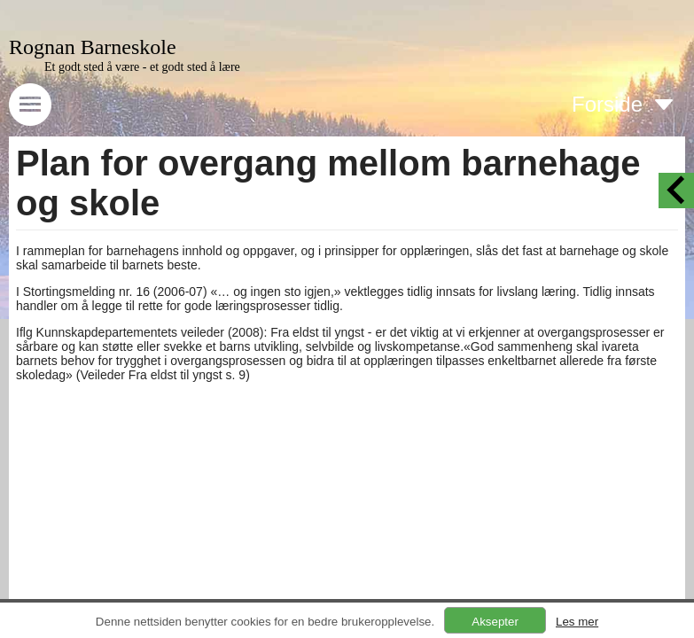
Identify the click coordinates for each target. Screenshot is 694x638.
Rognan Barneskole (92, 46)
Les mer (577, 621)
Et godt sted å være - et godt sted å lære (142, 67)
